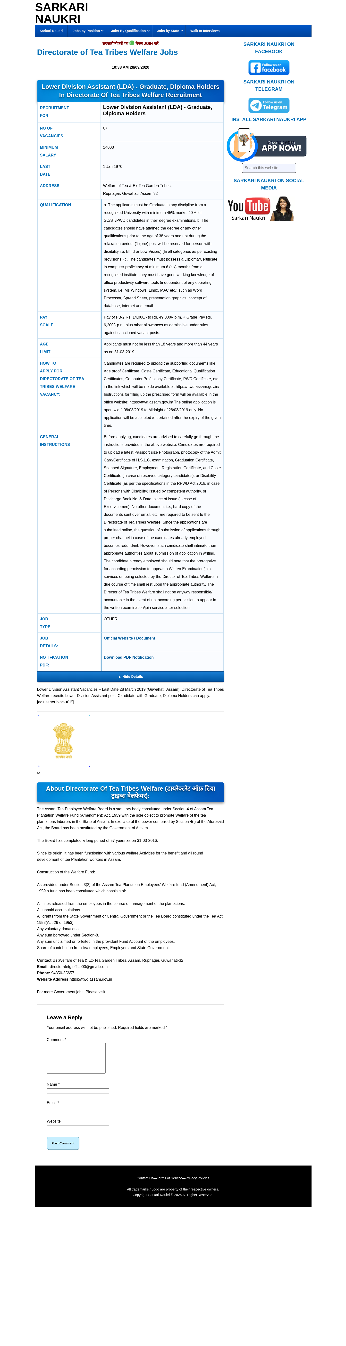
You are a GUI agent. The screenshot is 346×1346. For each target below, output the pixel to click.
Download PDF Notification (129, 657)
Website (54, 1127)
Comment (56, 1040)
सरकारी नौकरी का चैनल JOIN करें (130, 44)
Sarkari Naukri (61, 13)
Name (53, 1090)
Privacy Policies (197, 1184)
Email (53, 1109)
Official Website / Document (129, 638)
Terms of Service (169, 1184)
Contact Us (145, 1184)
